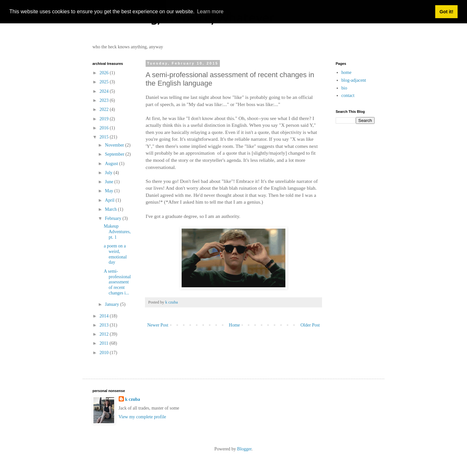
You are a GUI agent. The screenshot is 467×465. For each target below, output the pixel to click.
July (109, 172)
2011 (105, 343)
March (111, 209)
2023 (105, 100)
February (113, 218)
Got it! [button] (446, 11)
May (109, 190)
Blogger (244, 449)
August (112, 163)
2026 (105, 72)
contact (347, 95)
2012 (105, 334)
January (112, 304)
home (346, 72)
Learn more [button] (210, 11)
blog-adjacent (353, 80)
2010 (105, 352)
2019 (105, 118)
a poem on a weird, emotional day (115, 254)
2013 (105, 325)
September (115, 154)
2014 (105, 316)
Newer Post (157, 325)
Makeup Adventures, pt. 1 (117, 232)
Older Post (310, 325)
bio (344, 88)
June (109, 181)
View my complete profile (142, 416)
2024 (105, 91)
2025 (105, 81)
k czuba (132, 399)
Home (234, 325)
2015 (105, 137)
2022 (105, 109)
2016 (105, 127)
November (115, 145)
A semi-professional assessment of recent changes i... (117, 282)
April (110, 200)
